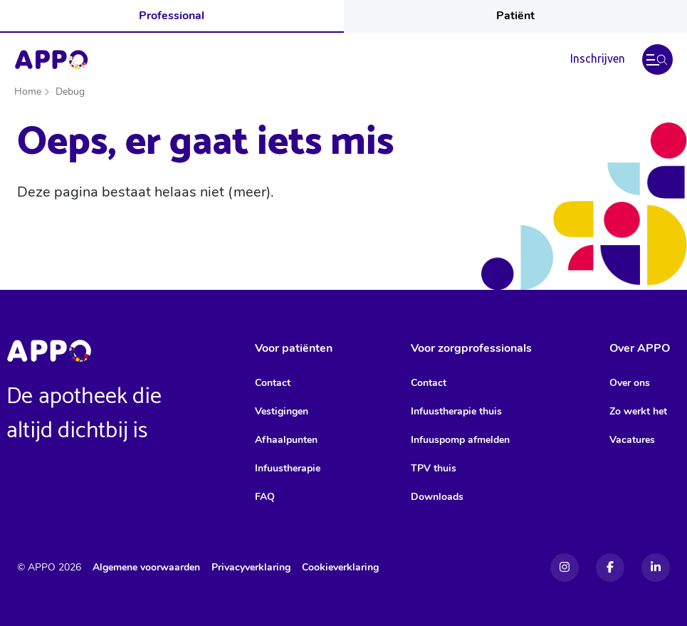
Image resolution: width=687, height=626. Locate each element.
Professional (171, 16)
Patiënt (515, 16)
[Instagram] (564, 567)
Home (27, 91)
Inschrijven (597, 58)
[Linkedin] (655, 567)
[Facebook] (610, 567)
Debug (70, 91)
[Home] (51, 59)
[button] (657, 59)
